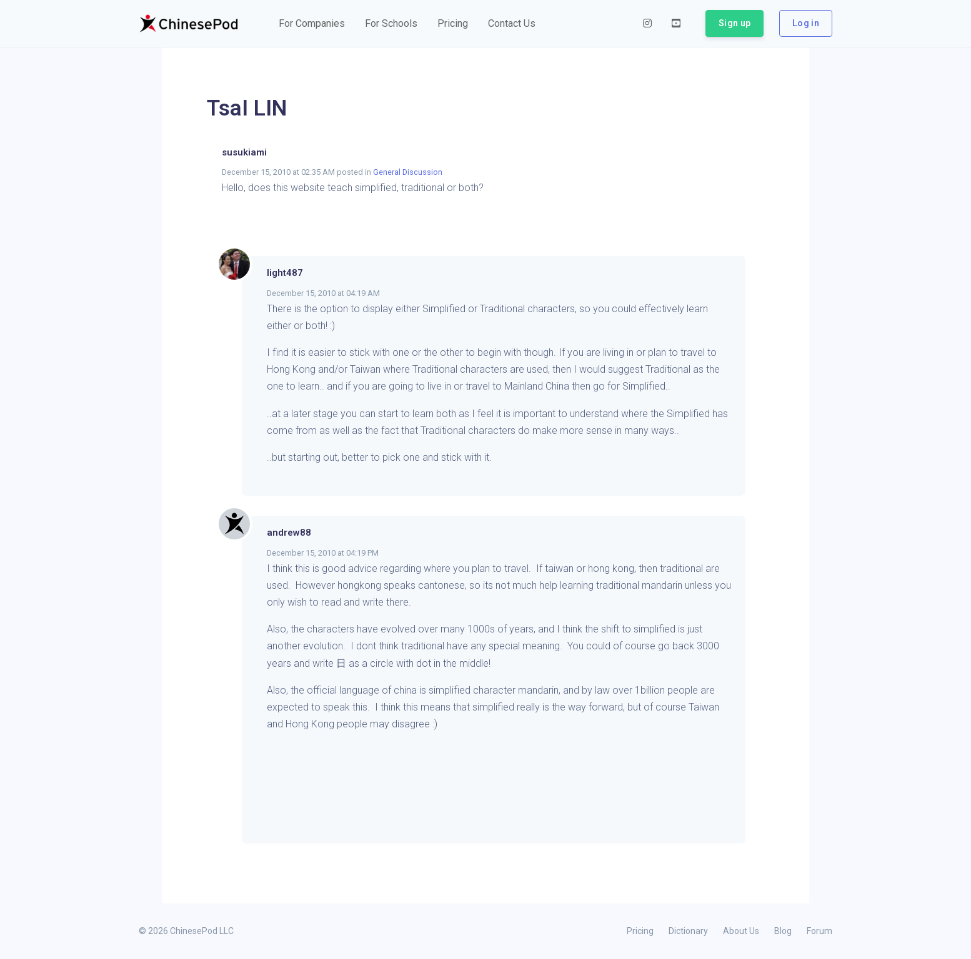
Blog (783, 931)
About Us (741, 931)
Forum (819, 931)
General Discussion (407, 172)
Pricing (640, 931)
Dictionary (688, 931)
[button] (312, 24)
